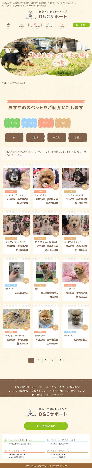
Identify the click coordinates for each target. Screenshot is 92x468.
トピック (81, 391)
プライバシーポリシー (53, 395)
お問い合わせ (37, 395)
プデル (46, 123)
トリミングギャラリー (38, 391)
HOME (3, 83)
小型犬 (78, 137)
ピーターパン (12, 123)
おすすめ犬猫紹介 (73, 387)
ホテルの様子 (70, 391)
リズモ (63, 123)
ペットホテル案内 (56, 391)
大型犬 (35, 137)
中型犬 (56, 137)
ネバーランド (29, 123)
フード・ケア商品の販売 (18, 391)
